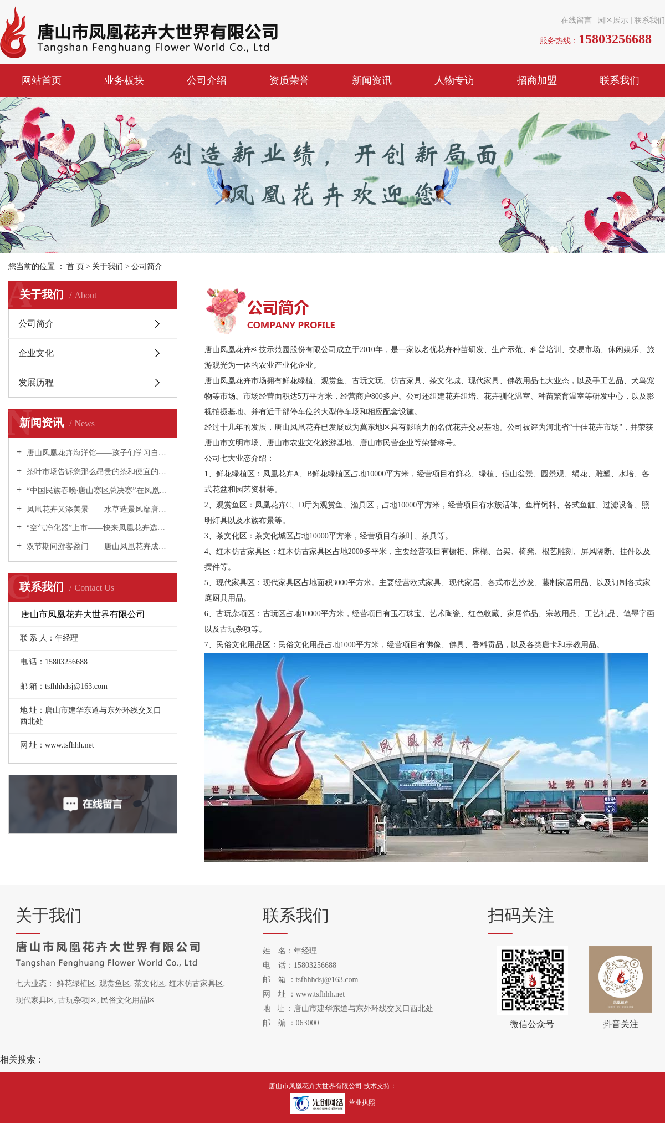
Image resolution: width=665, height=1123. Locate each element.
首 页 (75, 266)
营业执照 (362, 1102)
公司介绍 (207, 80)
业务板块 (124, 80)
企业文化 (36, 353)
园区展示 (612, 20)
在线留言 (576, 20)
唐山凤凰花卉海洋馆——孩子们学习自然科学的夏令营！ (96, 453)
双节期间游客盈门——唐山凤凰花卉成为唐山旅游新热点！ (96, 546)
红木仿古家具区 (196, 983)
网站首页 (42, 80)
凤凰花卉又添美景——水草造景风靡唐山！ (96, 509)
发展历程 (36, 382)
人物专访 (454, 80)
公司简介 (36, 323)
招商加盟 (537, 80)
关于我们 (108, 266)
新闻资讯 (372, 80)
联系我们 (649, 20)
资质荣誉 (289, 80)
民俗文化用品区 (128, 1000)
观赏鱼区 (114, 983)
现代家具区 (35, 1000)
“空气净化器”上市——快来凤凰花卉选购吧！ (96, 528)
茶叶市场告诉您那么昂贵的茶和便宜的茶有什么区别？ (96, 472)
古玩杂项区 (77, 1000)
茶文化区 (149, 983)
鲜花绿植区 (76, 983)
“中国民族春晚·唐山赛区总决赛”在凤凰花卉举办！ (96, 490)
